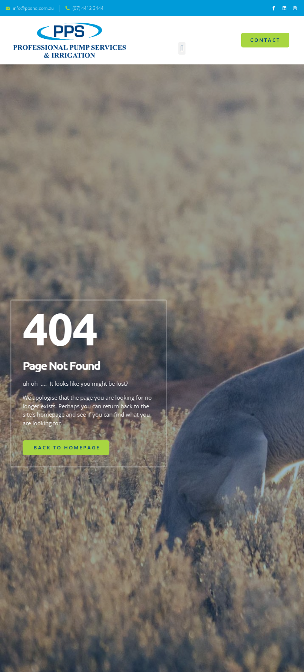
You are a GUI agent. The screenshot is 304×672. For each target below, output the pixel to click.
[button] (181, 48)
